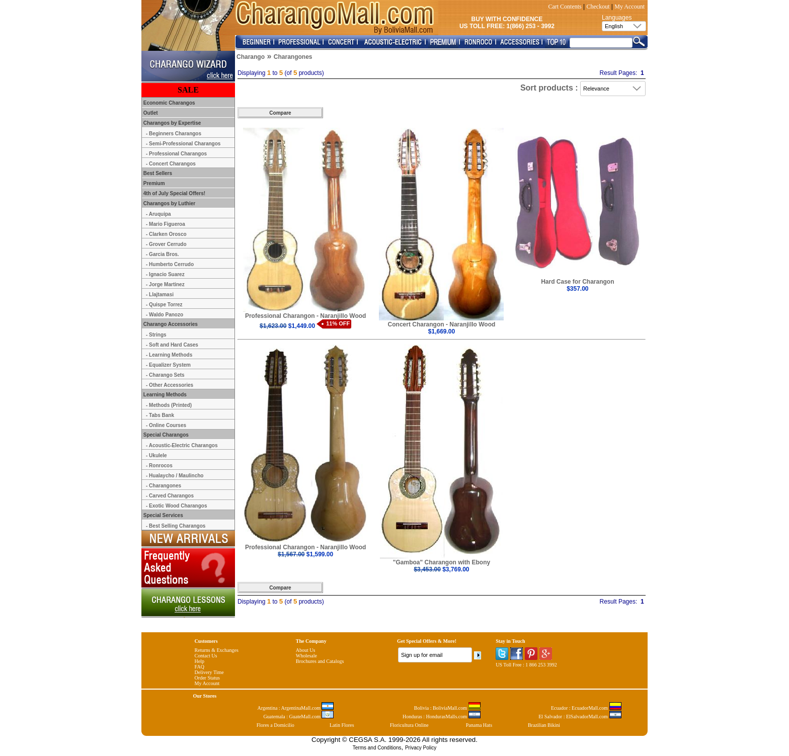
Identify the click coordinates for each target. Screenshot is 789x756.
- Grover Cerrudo (166, 244)
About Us (305, 650)
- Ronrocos (159, 465)
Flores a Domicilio (275, 725)
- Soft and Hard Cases (172, 345)
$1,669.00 (441, 331)
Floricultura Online (409, 725)
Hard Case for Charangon (577, 281)
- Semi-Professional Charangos (183, 143)
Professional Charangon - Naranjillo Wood (305, 315)
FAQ (199, 666)
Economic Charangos (168, 103)
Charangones (293, 56)
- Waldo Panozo (164, 314)
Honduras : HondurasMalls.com (442, 716)
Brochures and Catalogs (320, 661)
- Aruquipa (158, 214)
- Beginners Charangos (173, 133)
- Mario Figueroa (165, 224)
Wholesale (306, 655)
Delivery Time (209, 672)
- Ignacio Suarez (165, 274)
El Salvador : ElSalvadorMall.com (579, 716)
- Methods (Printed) (169, 405)
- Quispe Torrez (164, 304)
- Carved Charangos (170, 495)
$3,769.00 (441, 569)
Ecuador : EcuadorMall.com (586, 708)
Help (199, 661)
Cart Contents (564, 6)
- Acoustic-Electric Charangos (181, 445)
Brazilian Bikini (544, 725)
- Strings (156, 335)
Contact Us (206, 655)
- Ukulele (156, 455)
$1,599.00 (305, 554)
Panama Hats (479, 725)
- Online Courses (166, 425)
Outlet (150, 113)
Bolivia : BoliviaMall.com (447, 708)
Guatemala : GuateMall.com (298, 716)
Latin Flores (342, 725)
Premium (153, 183)
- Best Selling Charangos (175, 526)
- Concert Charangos (171, 163)
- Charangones (163, 485)
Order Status (207, 678)
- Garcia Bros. (162, 254)
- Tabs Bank (160, 415)
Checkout (598, 6)
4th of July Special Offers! (173, 193)
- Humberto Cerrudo (170, 264)
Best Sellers (157, 173)
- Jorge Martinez (165, 284)
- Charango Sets (165, 375)
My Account (629, 6)
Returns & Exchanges (217, 650)
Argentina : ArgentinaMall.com (296, 708)
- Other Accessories (169, 385)
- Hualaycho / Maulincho (174, 475)
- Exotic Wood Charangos (176, 506)
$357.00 (577, 288)
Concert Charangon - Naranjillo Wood (442, 324)
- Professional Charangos (176, 153)
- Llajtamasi (160, 294)
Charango (250, 56)
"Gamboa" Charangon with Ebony (441, 562)
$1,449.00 (287, 325)
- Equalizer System (168, 365)
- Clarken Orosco (166, 234)
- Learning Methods (169, 355)
